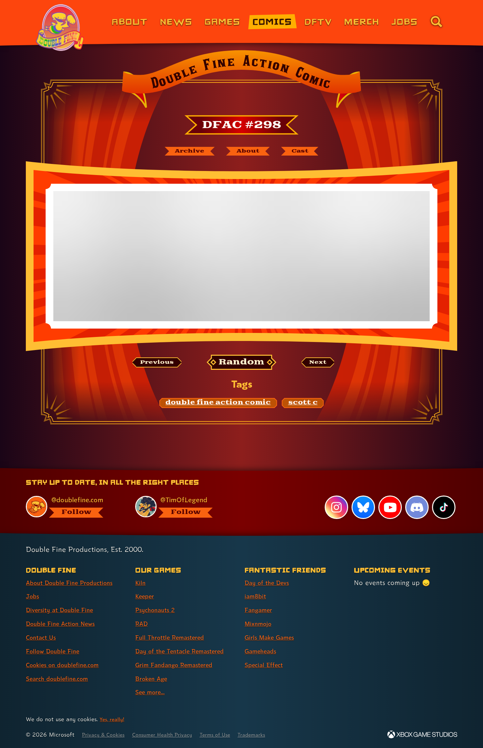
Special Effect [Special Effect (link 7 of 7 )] (266, 665)
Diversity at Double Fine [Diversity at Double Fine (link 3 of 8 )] (63, 610)
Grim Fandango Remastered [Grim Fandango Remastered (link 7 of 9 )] (179, 665)
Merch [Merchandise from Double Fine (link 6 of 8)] (361, 21)
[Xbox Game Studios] (422, 735)
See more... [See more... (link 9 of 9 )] (152, 692)
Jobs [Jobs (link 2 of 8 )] (33, 596)
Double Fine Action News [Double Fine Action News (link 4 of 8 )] (64, 624)
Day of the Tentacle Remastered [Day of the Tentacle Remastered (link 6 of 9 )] (185, 651)
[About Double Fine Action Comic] (249, 152)
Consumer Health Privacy (172, 734)
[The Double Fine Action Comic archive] (183, 152)
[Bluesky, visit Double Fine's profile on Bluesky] (362, 507)
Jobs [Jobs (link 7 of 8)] (404, 21)
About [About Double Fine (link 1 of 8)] (130, 21)
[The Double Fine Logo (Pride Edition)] (61, 27)
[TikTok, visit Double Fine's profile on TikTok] (443, 507)
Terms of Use (230, 734)
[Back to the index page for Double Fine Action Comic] (241, 81)
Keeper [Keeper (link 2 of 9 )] (146, 596)
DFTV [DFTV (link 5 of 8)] (318, 21)
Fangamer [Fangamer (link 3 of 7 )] (260, 610)
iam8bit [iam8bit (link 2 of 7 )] (256, 596)
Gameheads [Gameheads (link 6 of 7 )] (263, 651)
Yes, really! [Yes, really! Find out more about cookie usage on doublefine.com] (113, 719)
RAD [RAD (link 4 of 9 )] (142, 624)
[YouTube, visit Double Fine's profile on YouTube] (389, 507)
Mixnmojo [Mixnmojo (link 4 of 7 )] (260, 624)
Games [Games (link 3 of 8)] (222, 21)
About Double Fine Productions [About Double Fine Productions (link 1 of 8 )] (74, 583)
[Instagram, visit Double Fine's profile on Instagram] (335, 507)
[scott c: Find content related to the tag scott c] (303, 405)
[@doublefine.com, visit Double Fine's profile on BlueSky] (73, 506)
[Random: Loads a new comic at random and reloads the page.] (241, 363)
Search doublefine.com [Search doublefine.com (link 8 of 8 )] (61, 679)
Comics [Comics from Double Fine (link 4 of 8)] (272, 21)
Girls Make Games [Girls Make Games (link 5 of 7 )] (273, 638)
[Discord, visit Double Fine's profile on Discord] (416, 507)
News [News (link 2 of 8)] (176, 21)
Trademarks (270, 734)
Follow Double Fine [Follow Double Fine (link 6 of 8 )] (56, 651)
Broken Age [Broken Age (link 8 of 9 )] (153, 679)
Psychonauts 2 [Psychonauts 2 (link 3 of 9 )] (157, 610)
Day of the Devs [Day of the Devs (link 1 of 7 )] (270, 583)
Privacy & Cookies (106, 734)
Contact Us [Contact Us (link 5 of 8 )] (43, 638)
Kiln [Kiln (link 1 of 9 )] (141, 583)
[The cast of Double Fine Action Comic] (306, 152)
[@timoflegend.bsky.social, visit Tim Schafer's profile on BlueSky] (182, 506)
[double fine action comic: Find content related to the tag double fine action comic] (218, 405)
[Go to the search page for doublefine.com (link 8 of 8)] (436, 21)
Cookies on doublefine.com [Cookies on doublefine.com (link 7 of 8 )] (67, 665)
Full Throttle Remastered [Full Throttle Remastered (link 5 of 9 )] (174, 638)
